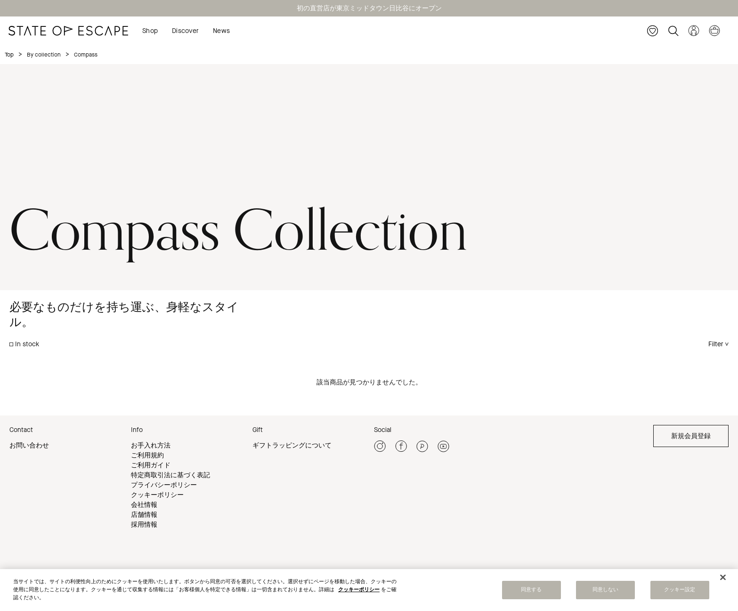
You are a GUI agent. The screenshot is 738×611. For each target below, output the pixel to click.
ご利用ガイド (150, 465)
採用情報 (144, 524)
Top (9, 54)
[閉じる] (723, 578)
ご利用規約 (147, 455)
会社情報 (144, 504)
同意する (531, 591)
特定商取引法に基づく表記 (170, 475)
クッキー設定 (680, 591)
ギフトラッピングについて (292, 445)
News (221, 30)
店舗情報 (144, 514)
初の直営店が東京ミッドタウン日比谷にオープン (369, 8)
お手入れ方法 (150, 445)
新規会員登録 (691, 436)
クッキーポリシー (157, 494)
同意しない (605, 591)
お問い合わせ (29, 445)
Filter (715, 344)
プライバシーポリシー (164, 485)
